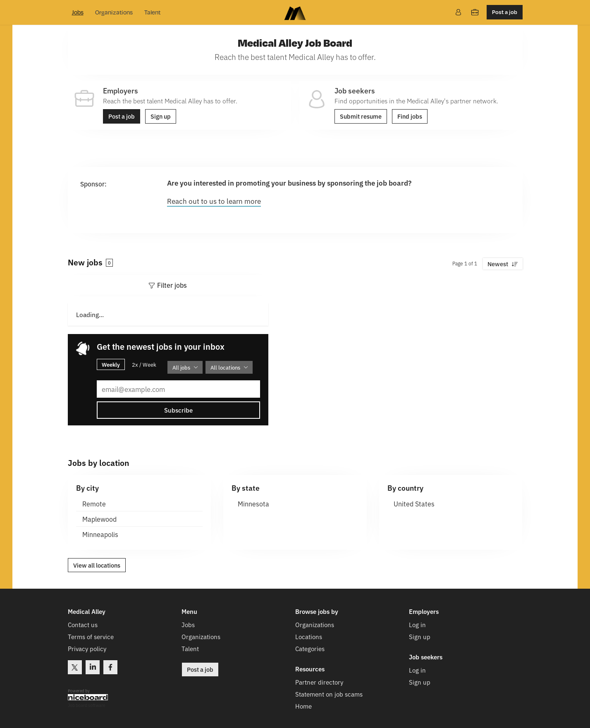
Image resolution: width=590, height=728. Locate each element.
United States (414, 503)
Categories (310, 648)
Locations (308, 636)
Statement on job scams (329, 693)
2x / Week (144, 364)
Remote (94, 503)
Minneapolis (100, 533)
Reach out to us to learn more (214, 201)
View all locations (96, 565)
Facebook (110, 666)
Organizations (114, 12)
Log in (417, 624)
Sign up (160, 116)
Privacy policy (87, 648)
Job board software (86, 704)
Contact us (83, 624)
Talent (152, 12)
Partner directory (319, 681)
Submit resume (361, 116)
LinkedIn (93, 666)
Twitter (75, 666)
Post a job (504, 11)
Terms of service (91, 636)
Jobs (78, 12)
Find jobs (409, 116)
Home (303, 705)
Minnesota (253, 503)
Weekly (111, 364)
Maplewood (99, 518)
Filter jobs (172, 284)
